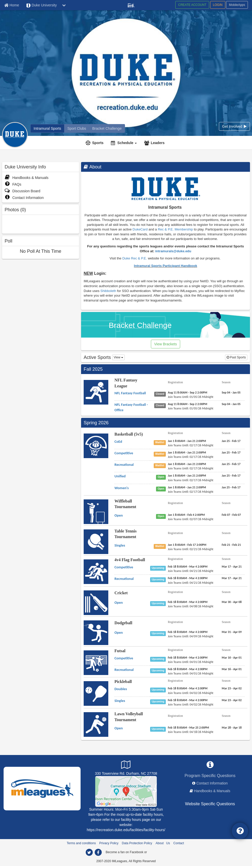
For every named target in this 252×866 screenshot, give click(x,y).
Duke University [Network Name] (41, 5)
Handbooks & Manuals (27, 178)
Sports (97, 143)
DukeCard (140, 229)
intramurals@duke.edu (173, 251)
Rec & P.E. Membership (175, 229)
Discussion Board (22, 191)
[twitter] (89, 852)
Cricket (121, 593)
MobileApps (237, 5)
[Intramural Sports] (47, 128)
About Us (163, 843)
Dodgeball (123, 623)
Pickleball (123, 681)
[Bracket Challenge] (107, 128)
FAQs (13, 184)
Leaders (157, 143)
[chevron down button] (64, 5)
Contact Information (24, 198)
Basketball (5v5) (128, 434)
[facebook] (98, 852)
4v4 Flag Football (129, 560)
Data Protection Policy (137, 843)
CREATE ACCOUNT (192, 5)
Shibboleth (108, 291)
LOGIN (217, 5)
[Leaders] (155, 142)
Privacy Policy (109, 843)
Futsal (119, 651)
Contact (178, 843)
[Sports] (95, 142)
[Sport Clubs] (76, 128)
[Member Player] (131, 4)
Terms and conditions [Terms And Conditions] (81, 843)
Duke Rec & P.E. (134, 258)
